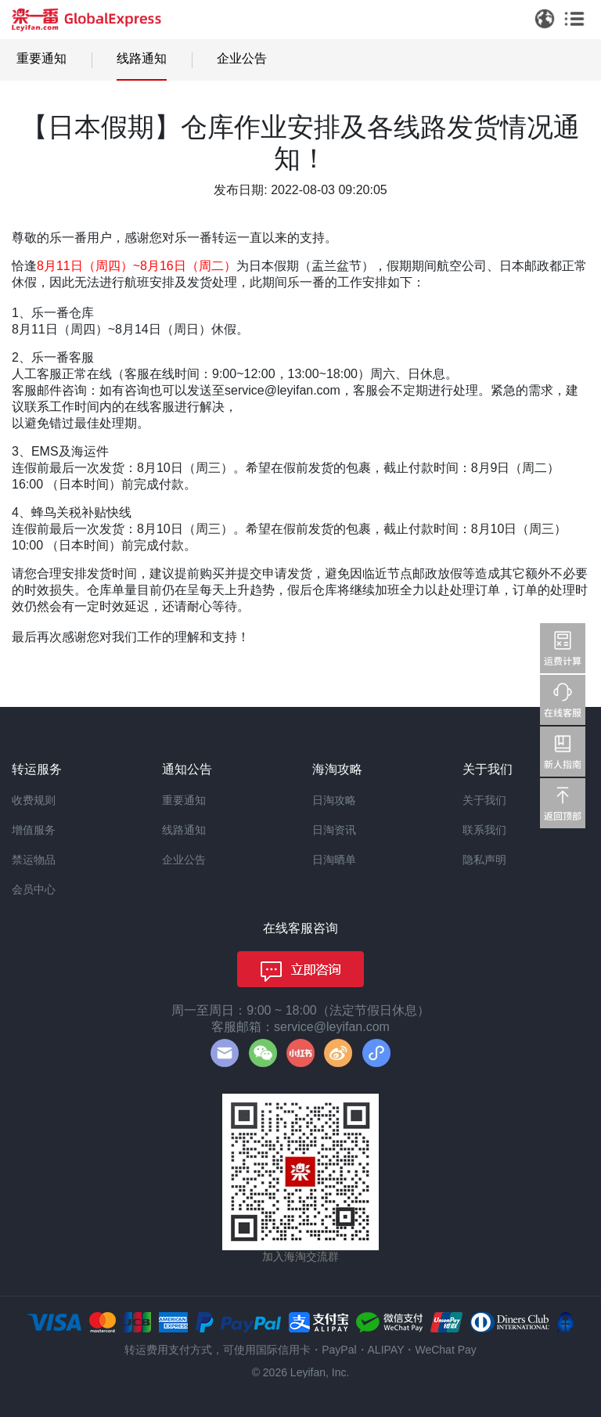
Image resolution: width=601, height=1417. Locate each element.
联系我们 (484, 830)
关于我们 (484, 800)
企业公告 (242, 58)
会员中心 (34, 889)
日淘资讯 (334, 830)
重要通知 (41, 58)
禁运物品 (34, 859)
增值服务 (34, 830)
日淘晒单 (334, 859)
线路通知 (142, 58)
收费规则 (34, 800)
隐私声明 (484, 859)
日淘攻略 (334, 800)
